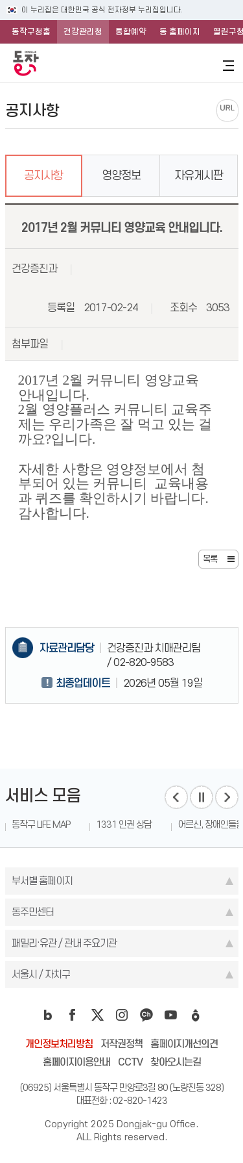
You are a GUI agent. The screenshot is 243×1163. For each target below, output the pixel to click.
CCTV (130, 1062)
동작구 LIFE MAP (41, 824)
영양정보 (121, 175)
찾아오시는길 (175, 1062)
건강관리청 (83, 31)
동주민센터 (33, 912)
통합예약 (130, 31)
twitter (97, 1015)
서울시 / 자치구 (41, 974)
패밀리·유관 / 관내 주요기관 (64, 943)
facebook (72, 1015)
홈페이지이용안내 (76, 1062)
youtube (171, 1015)
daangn (196, 1015)
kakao (146, 1015)
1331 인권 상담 (124, 824)
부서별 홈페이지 (42, 881)
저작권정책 (121, 1044)
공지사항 (43, 175)
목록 (210, 559)
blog (48, 1015)
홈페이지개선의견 (184, 1044)
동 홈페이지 (179, 31)
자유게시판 (198, 175)
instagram (122, 1015)
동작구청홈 (31, 31)
